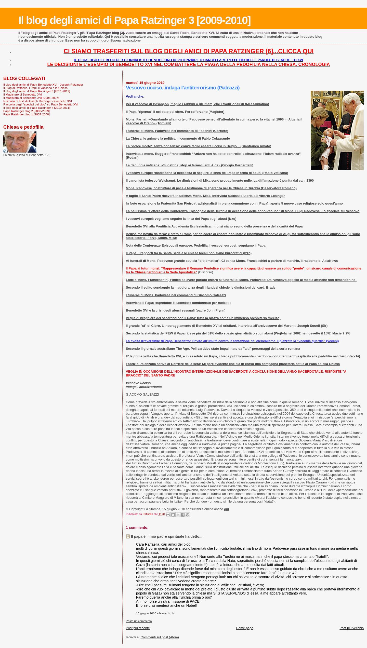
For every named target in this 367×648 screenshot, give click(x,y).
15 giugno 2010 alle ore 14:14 (155, 613)
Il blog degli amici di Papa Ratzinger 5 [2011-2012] (36, 91)
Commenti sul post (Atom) (160, 637)
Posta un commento (139, 621)
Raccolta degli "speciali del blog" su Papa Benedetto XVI (40, 104)
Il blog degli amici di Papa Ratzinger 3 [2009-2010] (134, 20)
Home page (244, 628)
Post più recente (138, 628)
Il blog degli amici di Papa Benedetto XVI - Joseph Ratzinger (43, 84)
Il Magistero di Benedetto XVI (22, 94)
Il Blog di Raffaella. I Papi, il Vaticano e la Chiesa (35, 87)
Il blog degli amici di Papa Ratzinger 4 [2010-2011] (36, 107)
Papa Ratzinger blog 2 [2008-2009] (26, 111)
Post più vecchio (351, 628)
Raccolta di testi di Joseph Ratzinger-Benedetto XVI (37, 101)
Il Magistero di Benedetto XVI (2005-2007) (31, 97)
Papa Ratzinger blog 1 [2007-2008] (26, 114)
